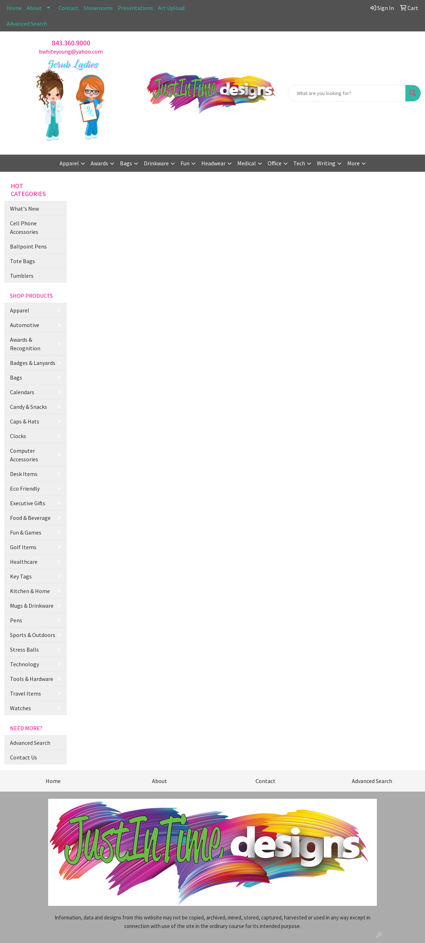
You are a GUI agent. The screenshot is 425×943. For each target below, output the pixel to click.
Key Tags (21, 576)
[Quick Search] (347, 93)
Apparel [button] (69, 163)
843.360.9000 (71, 42)
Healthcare (23, 561)
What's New (24, 208)
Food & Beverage (30, 517)
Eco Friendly (25, 488)
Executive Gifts (27, 503)
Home (14, 7)
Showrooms (98, 7)
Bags (16, 377)
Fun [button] (185, 163)
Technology (24, 664)
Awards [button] (99, 163)
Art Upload (171, 7)
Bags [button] (126, 163)
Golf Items (23, 547)
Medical (246, 163)
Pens (16, 620)
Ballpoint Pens (28, 246)
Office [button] (275, 163)
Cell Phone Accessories (24, 227)
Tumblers (22, 275)
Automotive (24, 324)
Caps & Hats (24, 421)
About (34, 7)
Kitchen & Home (30, 591)
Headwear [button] (213, 163)
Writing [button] (326, 163)
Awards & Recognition (25, 344)
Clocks (18, 436)
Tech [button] (299, 163)
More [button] (353, 163)
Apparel (19, 310)
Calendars (22, 392)
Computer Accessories (24, 455)
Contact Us (23, 757)
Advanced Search (27, 23)
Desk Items (23, 473)
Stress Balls (24, 649)
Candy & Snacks (28, 406)
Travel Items (25, 693)
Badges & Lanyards (32, 362)
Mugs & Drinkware (32, 605)
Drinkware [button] (156, 163)
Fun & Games (25, 532)
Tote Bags (22, 261)
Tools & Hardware (31, 678)
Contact (69, 7)
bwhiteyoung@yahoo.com (71, 51)
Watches (20, 708)
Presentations (135, 7)
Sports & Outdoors (32, 634)
